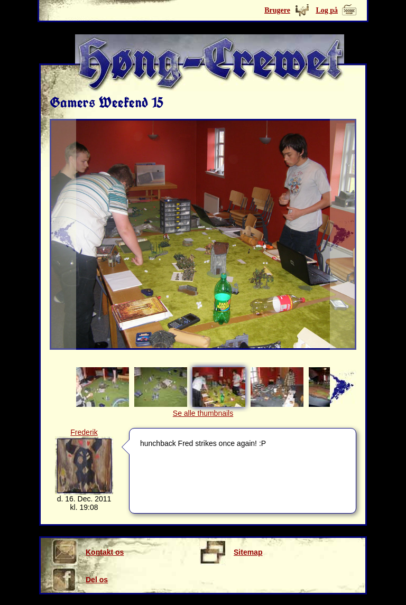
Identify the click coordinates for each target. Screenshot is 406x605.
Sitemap (230, 552)
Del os (79, 579)
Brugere (277, 10)
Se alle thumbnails (203, 413)
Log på (327, 10)
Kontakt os (87, 552)
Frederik (83, 432)
